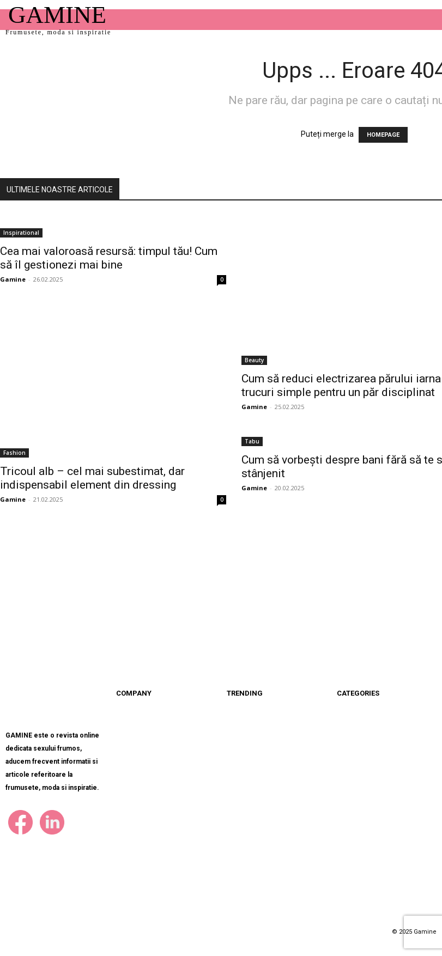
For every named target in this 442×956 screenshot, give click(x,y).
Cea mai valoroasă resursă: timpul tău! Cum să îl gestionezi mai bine (108, 258)
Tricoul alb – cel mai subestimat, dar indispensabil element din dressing (92, 478)
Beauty (254, 360)
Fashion (14, 452)
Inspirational (21, 232)
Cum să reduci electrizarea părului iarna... (287, 788)
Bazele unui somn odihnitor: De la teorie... (294, 840)
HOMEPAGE (383, 134)
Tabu (252, 441)
